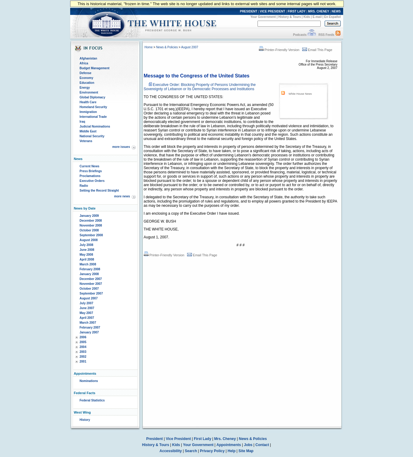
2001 (83, 361)
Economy (86, 78)
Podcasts (299, 34)
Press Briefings (91, 171)
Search (191, 451)
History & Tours (289, 17)
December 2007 (91, 279)
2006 (83, 337)
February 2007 (90, 327)
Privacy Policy (212, 451)
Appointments (229, 445)
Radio (84, 185)
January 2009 (89, 215)
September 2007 (91, 293)
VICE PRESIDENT (272, 11)
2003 (83, 351)
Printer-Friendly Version (279, 50)
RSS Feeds (326, 34)
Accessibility (170, 451)
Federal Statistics (92, 400)
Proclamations (90, 176)
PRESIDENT (248, 11)
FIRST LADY (296, 11)
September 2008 (91, 235)
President (154, 439)
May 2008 (86, 254)
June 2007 (87, 308)
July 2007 (86, 303)
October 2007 (89, 288)
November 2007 (91, 283)
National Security (92, 136)
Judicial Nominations (95, 126)
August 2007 (88, 298)
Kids (306, 17)
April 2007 (87, 317)
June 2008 (87, 249)
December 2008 (91, 220)
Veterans (86, 141)
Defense (85, 73)
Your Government (263, 17)
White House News (300, 93)
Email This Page (317, 50)
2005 (83, 342)
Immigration (88, 112)
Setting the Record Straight (99, 190)
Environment (89, 92)
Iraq (82, 121)
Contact (262, 445)
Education (87, 82)
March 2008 (88, 264)
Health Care (88, 102)
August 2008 (88, 240)
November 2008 (91, 225)
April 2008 (87, 259)
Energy (85, 87)
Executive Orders (92, 180)
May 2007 (86, 313)
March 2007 (88, 322)
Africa (84, 63)
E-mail (317, 17)
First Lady (202, 439)
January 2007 (89, 332)
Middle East (88, 131)
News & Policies (167, 47)
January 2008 (89, 274)
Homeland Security (93, 107)
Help (232, 451)
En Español (332, 17)
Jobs (248, 445)
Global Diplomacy (92, 97)
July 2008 (86, 245)
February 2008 (90, 269)
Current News (89, 166)
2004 (83, 347)
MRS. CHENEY (318, 11)
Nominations (89, 381)
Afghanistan (88, 58)
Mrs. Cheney (225, 439)
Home (149, 47)
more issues (121, 146)
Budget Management (94, 68)
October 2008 (89, 230)
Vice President (178, 439)
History (85, 419)
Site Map (245, 451)
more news (122, 196)
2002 (83, 356)
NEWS (336, 11)
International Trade (93, 116)
